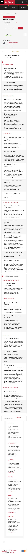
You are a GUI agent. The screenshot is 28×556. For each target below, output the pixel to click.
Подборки (24, 7)
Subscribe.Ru (8, 35)
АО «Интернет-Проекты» (9, 550)
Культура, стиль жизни (10, 202)
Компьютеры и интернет (11, 280)
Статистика (5, 40)
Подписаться (9, 17)
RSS (16, 23)
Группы (15, 7)
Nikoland (12, 552)
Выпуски (5, 7)
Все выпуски (15, 51)
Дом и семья (7, 133)
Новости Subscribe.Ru (9, 14)
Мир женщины (8, 64)
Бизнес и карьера (8, 96)
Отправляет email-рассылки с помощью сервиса (14, 4)
